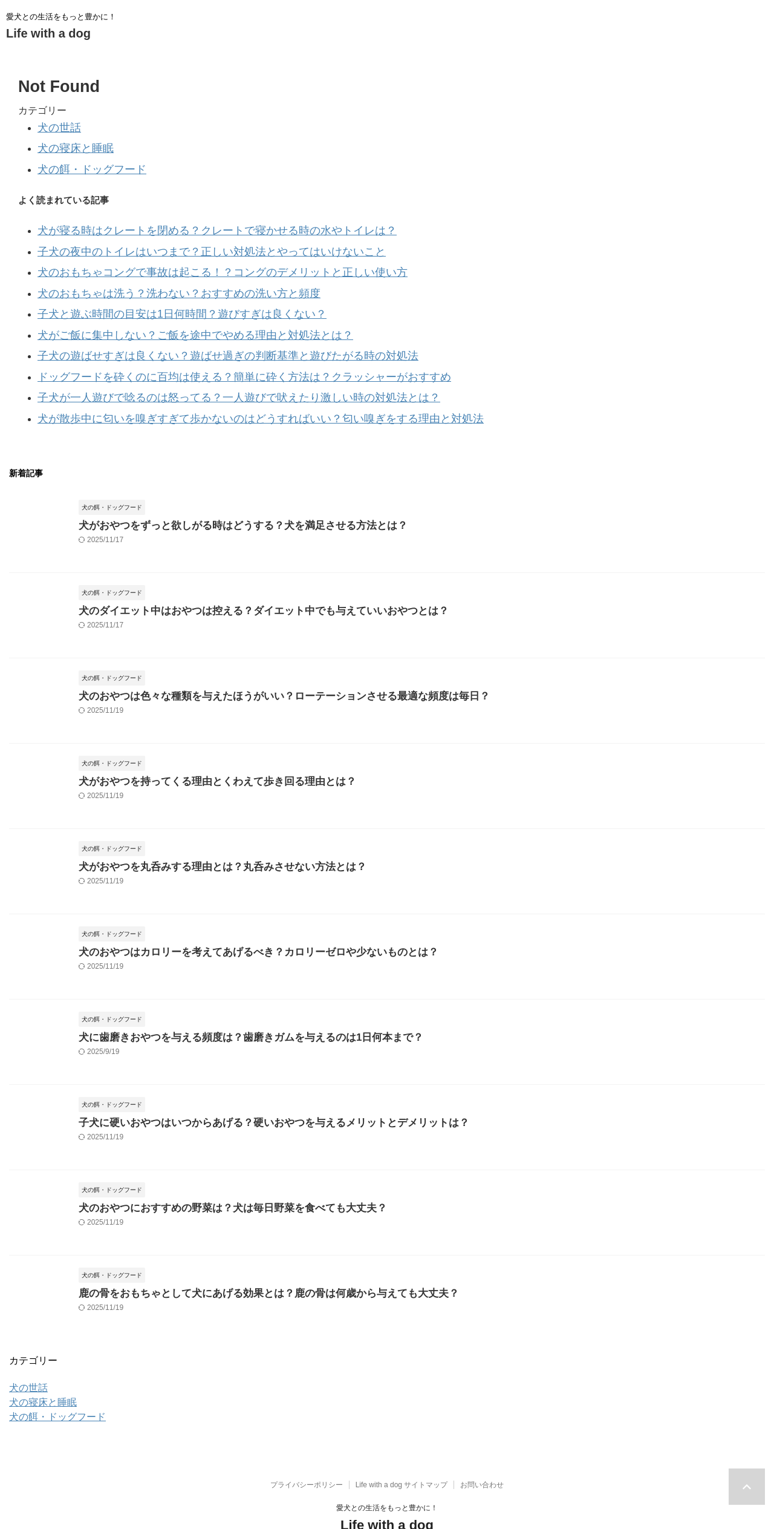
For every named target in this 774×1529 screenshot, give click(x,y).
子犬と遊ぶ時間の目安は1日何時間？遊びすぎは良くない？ (157, 294)
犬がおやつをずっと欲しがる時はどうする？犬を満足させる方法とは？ (224, 489)
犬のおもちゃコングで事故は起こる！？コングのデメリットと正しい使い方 (191, 257)
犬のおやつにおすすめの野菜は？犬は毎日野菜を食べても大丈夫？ (215, 1172)
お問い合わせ (482, 1450)
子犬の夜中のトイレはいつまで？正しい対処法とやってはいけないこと (182, 239)
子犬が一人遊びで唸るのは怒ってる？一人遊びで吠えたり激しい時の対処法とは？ (205, 366)
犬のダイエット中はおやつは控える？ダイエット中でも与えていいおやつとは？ (242, 574)
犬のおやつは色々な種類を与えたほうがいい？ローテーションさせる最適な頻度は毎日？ (260, 660)
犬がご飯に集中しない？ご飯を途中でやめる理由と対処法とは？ (169, 312)
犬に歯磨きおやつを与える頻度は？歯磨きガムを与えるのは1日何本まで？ (231, 1001)
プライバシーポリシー (306, 1450)
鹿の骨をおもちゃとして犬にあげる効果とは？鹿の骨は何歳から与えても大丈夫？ (246, 1257)
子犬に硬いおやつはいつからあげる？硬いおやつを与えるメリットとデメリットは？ (251, 1086)
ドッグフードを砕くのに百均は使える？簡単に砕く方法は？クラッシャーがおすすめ (209, 348)
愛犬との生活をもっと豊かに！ (387, 1472)
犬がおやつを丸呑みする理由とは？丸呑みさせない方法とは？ (206, 830)
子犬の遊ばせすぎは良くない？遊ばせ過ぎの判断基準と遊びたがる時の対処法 (196, 330)
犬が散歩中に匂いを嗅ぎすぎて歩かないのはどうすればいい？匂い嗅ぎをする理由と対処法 (223, 384)
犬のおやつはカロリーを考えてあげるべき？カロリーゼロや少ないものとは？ (237, 916)
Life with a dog (48, 33)
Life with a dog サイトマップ (402, 1450)
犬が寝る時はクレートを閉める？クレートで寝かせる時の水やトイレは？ (187, 221)
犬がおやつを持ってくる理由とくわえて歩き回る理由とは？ (201, 745)
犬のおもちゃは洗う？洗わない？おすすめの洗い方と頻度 (155, 275)
